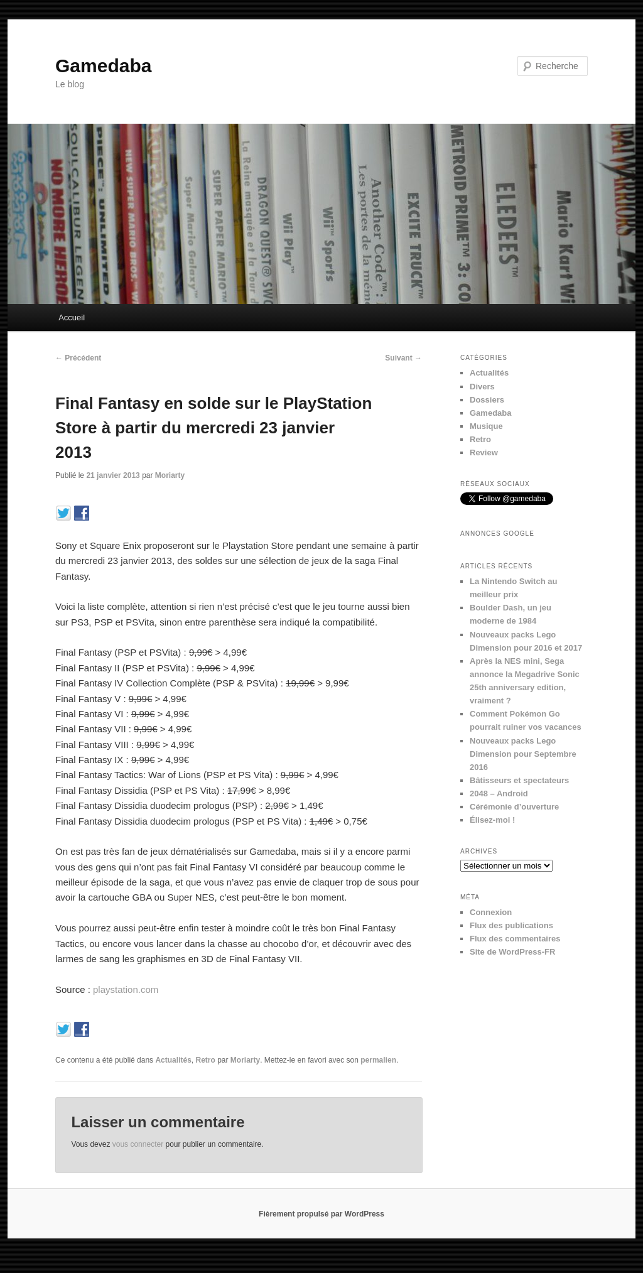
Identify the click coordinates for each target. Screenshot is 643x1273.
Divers (482, 386)
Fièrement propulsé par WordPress (321, 1214)
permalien (378, 1060)
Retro (205, 1060)
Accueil (71, 317)
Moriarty (170, 475)
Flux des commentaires (515, 938)
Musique (486, 426)
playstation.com (125, 989)
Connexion (491, 912)
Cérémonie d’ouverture (514, 806)
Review (484, 452)
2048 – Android (499, 793)
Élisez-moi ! (492, 820)
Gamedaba (103, 65)
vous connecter (137, 1144)
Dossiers (487, 399)
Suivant (403, 358)
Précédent (78, 358)
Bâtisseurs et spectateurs (519, 780)
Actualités (173, 1060)
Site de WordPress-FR (512, 951)
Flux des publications (511, 925)
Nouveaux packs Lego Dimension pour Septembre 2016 (523, 754)
